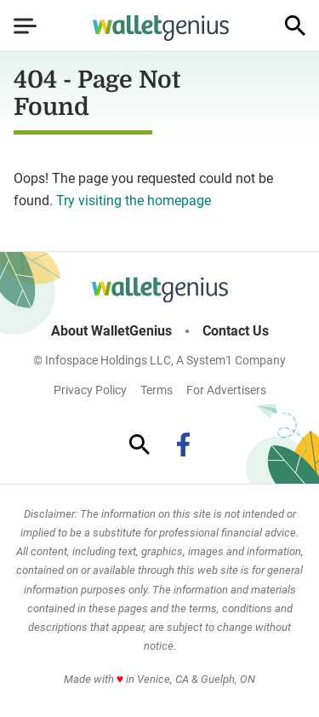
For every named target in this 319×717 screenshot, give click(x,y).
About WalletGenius (111, 331)
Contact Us (235, 331)
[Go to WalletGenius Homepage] (161, 28)
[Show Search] (295, 25)
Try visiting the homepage (133, 200)
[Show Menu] (25, 25)
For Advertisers (226, 390)
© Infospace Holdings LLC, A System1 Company (159, 360)
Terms (156, 390)
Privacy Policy (90, 390)
